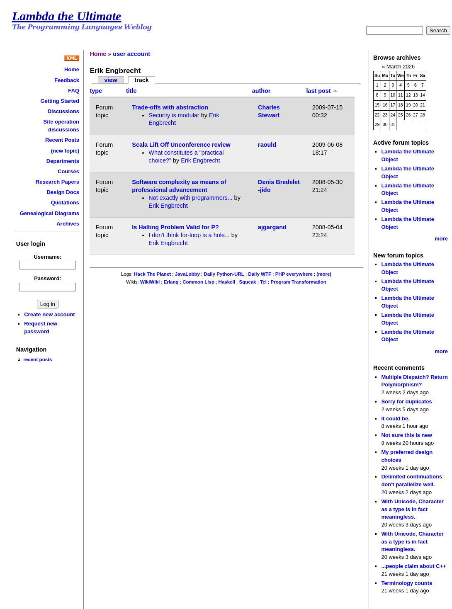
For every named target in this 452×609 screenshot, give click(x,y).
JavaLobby (187, 274)
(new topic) (65, 151)
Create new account (49, 314)
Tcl (263, 281)
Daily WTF (259, 274)
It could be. (395, 418)
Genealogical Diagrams (49, 213)
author (261, 90)
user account (131, 54)
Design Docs (63, 192)
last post (322, 90)
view (110, 80)
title (131, 90)
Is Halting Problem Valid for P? (175, 227)
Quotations (65, 202)
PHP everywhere (294, 274)
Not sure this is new (406, 435)
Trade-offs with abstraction (170, 107)
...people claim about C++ (413, 566)
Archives (67, 224)
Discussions (63, 111)
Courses (68, 171)
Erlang (171, 281)
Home (71, 69)
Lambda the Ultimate (67, 16)
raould (267, 144)
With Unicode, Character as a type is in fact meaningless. (412, 509)
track (141, 80)
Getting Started (59, 101)
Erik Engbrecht (200, 160)
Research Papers (57, 182)
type (96, 90)
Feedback (66, 80)
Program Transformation (298, 281)
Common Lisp (198, 281)
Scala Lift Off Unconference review (181, 144)
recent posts (37, 359)
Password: (47, 278)
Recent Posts (62, 140)
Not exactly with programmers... (190, 197)
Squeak (247, 281)
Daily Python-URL (224, 274)
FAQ (73, 90)
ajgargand (272, 227)
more (441, 238)
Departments (62, 161)
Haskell (227, 281)
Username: (47, 257)
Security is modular (173, 115)
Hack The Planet (152, 274)
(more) (323, 274)
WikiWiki (150, 281)
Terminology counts (406, 583)
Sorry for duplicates (406, 401)
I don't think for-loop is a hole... (189, 235)
